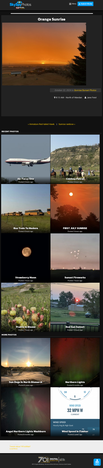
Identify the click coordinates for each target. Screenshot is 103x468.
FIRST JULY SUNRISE (75, 228)
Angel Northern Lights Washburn (26, 431)
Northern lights (75, 382)
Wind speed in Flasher (75, 431)
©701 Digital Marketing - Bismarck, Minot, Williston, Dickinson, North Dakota (51, 464)
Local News (14, 449)
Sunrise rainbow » (67, 124)
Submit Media (85, 4)
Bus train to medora (26, 228)
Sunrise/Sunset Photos (85, 90)
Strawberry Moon (25, 277)
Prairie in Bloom (25, 326)
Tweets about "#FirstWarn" (20, 446)
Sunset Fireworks (75, 277)
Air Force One (25, 178)
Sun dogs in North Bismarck (25, 382)
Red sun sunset (75, 326)
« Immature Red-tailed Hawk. (41, 124)
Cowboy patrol (75, 178)
